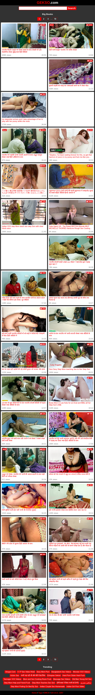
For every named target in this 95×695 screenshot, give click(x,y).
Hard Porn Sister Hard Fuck (74, 675)
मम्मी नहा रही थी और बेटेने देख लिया (33, 675)
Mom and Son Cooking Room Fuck (37, 679)
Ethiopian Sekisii (53, 675)
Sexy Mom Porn (43, 672)
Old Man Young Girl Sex (82, 679)
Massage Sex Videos (61, 679)
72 (55, 19)
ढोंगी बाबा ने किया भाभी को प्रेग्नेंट (68, 683)
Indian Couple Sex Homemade (52, 686)
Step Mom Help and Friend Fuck (17, 683)
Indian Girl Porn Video (75, 686)
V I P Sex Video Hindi (26, 672)
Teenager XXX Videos (12, 679)
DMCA (46, 693)
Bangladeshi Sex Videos (61, 672)
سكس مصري (86, 683)
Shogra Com (10, 672)
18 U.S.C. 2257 (57, 693)
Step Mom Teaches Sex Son (43, 683)
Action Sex (14, 675)
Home (34, 693)
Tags (40, 693)
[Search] (43, 8)
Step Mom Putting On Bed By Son (24, 686)
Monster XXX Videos (81, 672)
